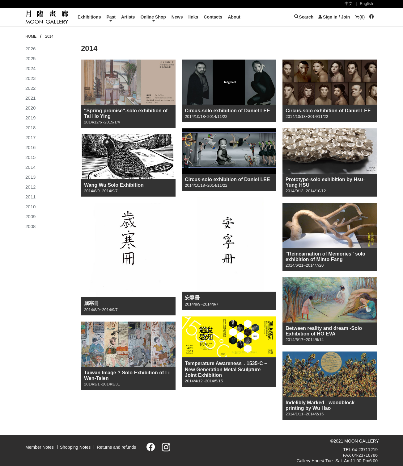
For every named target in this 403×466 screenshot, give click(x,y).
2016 (30, 147)
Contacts (213, 17)
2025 (30, 58)
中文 (349, 3)
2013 (30, 177)
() (359, 17)
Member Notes (39, 447)
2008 (30, 226)
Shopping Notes (75, 447)
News (177, 17)
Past (111, 17)
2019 (30, 117)
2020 (30, 107)
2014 (49, 36)
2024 (30, 68)
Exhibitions (89, 17)
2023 (30, 78)
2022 (30, 88)
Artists (128, 17)
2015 (30, 157)
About (234, 17)
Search (304, 17)
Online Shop (153, 17)
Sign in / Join (334, 17)
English (366, 3)
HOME (30, 36)
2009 (30, 216)
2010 (30, 206)
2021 (30, 98)
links (193, 17)
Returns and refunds (116, 447)
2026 (30, 48)
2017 (30, 137)
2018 (30, 127)
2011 (30, 196)
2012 (30, 186)
